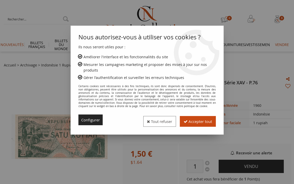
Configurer (91, 120)
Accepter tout (196, 120)
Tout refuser (154, 120)
